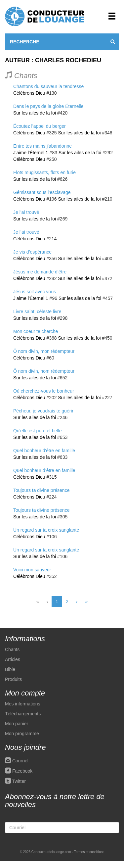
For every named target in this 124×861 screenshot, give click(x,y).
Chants (12, 649)
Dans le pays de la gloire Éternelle (48, 106)
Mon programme (22, 733)
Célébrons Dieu (29, 93)
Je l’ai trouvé (26, 232)
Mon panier (16, 723)
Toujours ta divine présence (41, 490)
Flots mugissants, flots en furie (44, 172)
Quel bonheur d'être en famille (44, 450)
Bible (10, 669)
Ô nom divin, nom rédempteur (43, 371)
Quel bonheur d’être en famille (44, 470)
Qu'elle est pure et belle (37, 430)
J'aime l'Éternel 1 (30, 152)
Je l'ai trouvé (26, 212)
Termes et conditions (89, 852)
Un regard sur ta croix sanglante (46, 530)
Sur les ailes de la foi (34, 113)
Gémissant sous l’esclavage (42, 192)
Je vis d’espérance (32, 252)
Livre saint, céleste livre (37, 311)
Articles (12, 659)
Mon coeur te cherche (35, 331)
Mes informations (22, 703)
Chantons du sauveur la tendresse (48, 86)
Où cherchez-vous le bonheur (43, 391)
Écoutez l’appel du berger (39, 126)
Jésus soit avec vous (34, 291)
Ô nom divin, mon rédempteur (43, 351)
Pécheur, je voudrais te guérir (43, 410)
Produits (13, 679)
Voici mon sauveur (32, 569)
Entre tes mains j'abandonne (42, 146)
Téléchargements (23, 713)
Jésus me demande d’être (39, 271)
